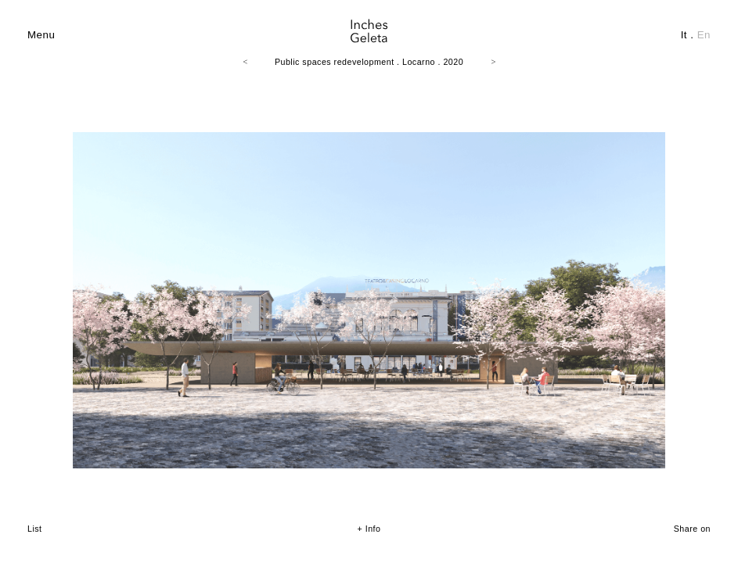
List (34, 528)
